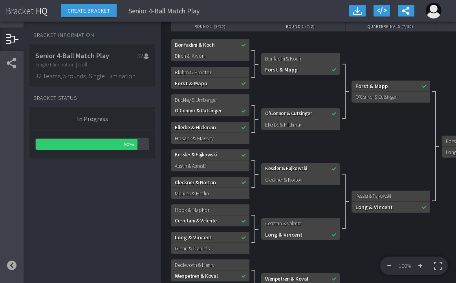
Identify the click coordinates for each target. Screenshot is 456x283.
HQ (27, 11)
